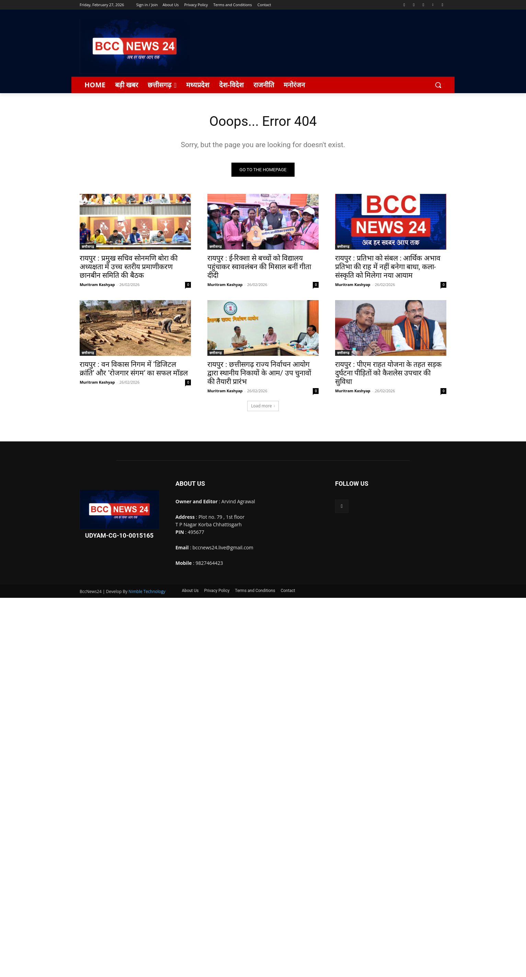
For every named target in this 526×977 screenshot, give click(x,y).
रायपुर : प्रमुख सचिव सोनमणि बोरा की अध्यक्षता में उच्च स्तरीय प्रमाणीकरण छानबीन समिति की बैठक (129, 267)
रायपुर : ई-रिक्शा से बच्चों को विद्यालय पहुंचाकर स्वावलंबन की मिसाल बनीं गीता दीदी (259, 267)
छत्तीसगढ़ (88, 247)
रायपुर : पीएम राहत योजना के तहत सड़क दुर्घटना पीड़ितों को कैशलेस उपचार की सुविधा (388, 373)
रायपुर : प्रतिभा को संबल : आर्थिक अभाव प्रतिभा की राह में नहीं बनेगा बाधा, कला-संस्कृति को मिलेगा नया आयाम (388, 267)
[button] (438, 85)
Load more (263, 406)
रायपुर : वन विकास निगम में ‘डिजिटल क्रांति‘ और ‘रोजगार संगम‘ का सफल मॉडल (134, 369)
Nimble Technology (146, 592)
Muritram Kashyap (97, 285)
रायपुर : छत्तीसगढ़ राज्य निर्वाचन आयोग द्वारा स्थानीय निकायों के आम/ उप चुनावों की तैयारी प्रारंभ (259, 373)
